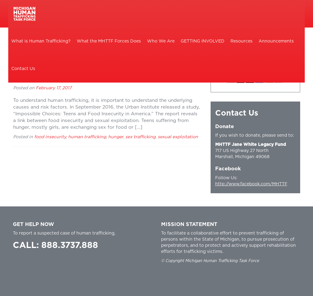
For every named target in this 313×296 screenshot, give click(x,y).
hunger (115, 137)
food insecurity (50, 137)
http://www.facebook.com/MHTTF (251, 184)
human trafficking (87, 137)
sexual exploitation (178, 137)
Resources (241, 41)
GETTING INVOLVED (202, 41)
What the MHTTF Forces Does (109, 41)
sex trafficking (140, 137)
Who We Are (161, 41)
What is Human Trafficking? (41, 41)
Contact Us (23, 69)
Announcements (276, 41)
